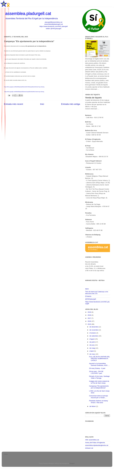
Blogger (72, 463)
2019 (90, 312)
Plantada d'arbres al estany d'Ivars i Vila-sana (98, 401)
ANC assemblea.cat (92, 440)
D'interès (88, 296)
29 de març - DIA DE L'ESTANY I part (96, 372)
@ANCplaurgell (90, 299)
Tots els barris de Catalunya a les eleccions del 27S (96, 292)
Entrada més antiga (70, 104)
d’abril (91, 351)
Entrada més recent (13, 104)
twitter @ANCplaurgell (53, 28)
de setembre (94, 336)
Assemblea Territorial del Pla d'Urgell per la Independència (31, 18)
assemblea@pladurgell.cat (53, 24)
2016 (90, 321)
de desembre (94, 327)
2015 (90, 324)
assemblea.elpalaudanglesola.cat (96, 445)
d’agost (92, 339)
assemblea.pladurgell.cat (28, 13)
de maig (92, 348)
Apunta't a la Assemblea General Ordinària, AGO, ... (99, 364)
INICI (87, 289)
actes (6, 454)
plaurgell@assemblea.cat (53, 22)
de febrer (92, 406)
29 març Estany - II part (97, 368)
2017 (90, 318)
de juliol (92, 342)
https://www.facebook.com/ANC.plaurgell (53, 26)
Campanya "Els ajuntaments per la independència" (99, 387)
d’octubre (92, 333)
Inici (42, 104)
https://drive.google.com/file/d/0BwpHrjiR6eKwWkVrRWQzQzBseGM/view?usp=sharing (24, 86)
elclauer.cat (89, 448)
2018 (90, 315)
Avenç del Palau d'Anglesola (95, 442)
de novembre (94, 330)
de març (92, 354)
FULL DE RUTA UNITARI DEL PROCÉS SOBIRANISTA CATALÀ (99, 358)
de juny (92, 345)
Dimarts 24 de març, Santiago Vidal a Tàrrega (99, 377)
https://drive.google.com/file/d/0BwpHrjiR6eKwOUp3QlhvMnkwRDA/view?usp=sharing (24, 91)
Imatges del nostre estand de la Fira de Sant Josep (99, 382)
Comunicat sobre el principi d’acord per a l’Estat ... (98, 396)
